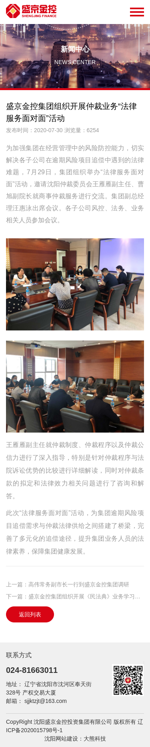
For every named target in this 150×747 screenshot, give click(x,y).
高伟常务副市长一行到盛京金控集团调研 (78, 584)
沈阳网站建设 (61, 738)
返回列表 (30, 614)
